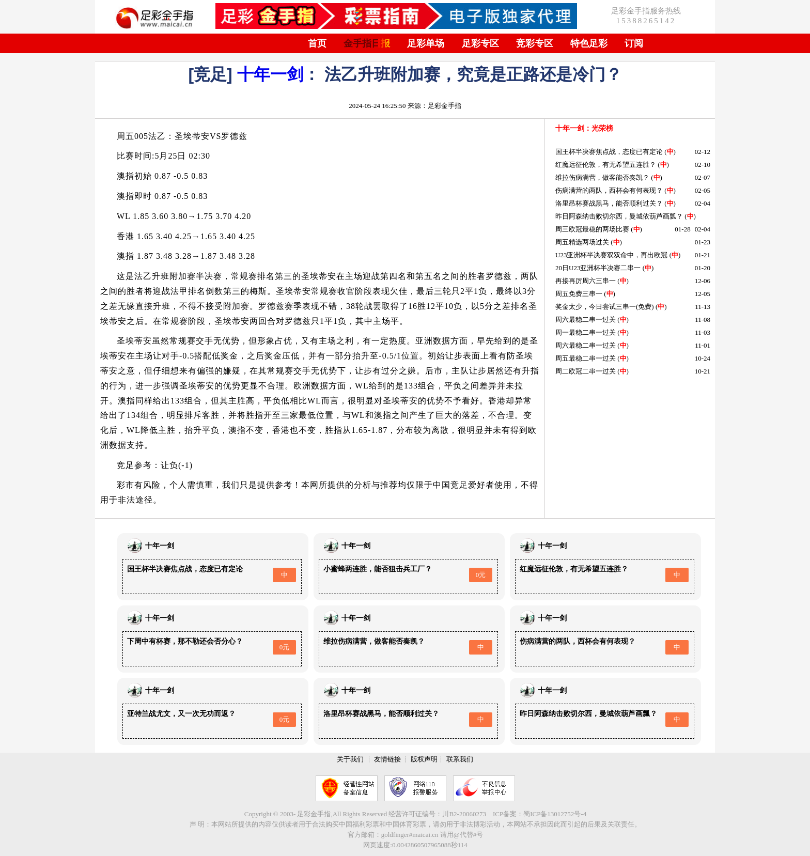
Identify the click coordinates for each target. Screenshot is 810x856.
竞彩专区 (534, 43)
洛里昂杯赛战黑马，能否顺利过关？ (609, 203)
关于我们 (350, 759)
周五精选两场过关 (582, 242)
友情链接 (387, 759)
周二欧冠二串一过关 (585, 371)
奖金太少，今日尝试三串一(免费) (604, 306)
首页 (317, 43)
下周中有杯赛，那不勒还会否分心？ (185, 641)
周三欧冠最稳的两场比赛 (592, 229)
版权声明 (424, 759)
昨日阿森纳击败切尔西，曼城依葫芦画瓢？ (619, 216)
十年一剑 (270, 74)
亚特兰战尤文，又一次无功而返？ (181, 714)
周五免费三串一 (578, 294)
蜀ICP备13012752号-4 (554, 814)
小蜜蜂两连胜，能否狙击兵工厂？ (377, 569)
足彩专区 (480, 43)
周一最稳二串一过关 (585, 332)
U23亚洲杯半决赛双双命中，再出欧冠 (611, 255)
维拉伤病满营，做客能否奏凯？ (602, 177)
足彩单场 (425, 43)
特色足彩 (589, 43)
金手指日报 (367, 43)
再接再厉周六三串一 (585, 281)
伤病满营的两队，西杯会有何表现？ (609, 190)
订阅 (634, 43)
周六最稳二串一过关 (585, 319)
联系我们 (459, 759)
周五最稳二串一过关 (585, 358)
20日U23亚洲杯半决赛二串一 (598, 268)
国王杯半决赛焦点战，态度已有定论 (609, 151)
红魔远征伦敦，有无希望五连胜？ (605, 164)
